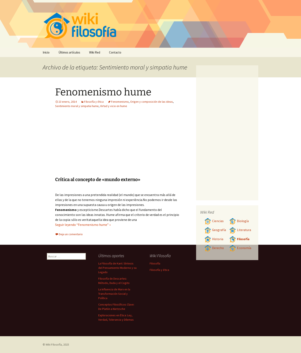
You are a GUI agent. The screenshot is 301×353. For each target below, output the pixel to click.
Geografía (215, 230)
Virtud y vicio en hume (113, 106)
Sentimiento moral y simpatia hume (77, 106)
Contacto (115, 52)
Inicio (46, 52)
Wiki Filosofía (54, 344)
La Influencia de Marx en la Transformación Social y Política (114, 293)
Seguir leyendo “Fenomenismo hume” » (83, 225)
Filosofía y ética (94, 101)
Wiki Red (94, 52)
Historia (213, 239)
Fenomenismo (120, 101)
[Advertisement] (143, 146)
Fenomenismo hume (103, 92)
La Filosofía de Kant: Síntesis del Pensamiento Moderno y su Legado (117, 268)
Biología (239, 221)
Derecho (214, 248)
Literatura (240, 230)
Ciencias (214, 221)
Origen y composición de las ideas (151, 101)
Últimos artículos (69, 52)
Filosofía (239, 239)
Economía (240, 248)
